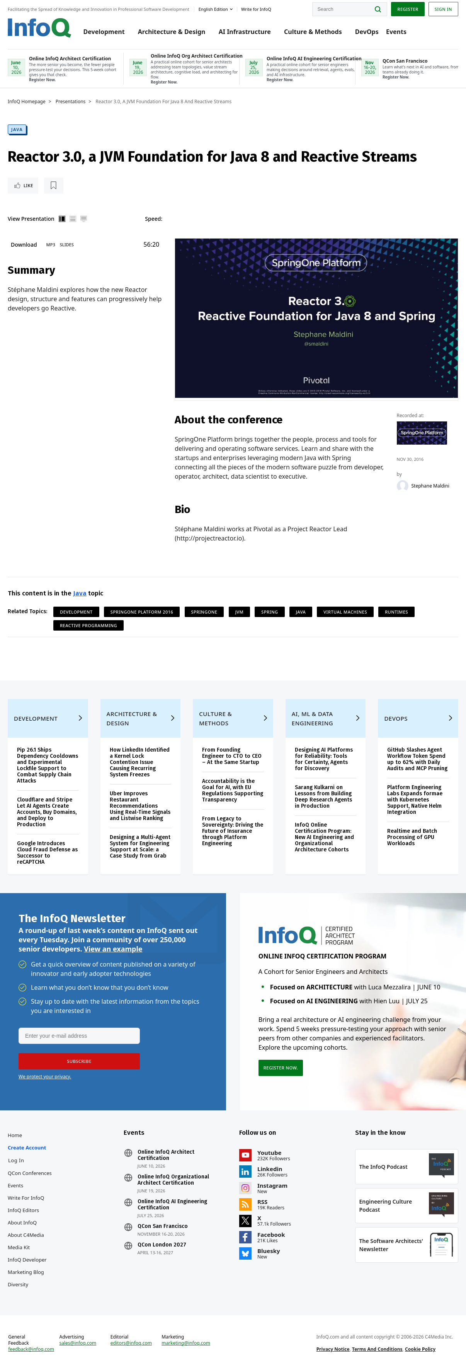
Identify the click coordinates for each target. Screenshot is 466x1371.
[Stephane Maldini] (402, 486)
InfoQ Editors (23, 1210)
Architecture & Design (172, 31)
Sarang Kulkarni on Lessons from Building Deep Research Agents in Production (323, 796)
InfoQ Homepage (27, 102)
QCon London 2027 (162, 1245)
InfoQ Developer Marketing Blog (27, 1266)
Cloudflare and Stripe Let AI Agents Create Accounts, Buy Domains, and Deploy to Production (47, 812)
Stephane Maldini (430, 486)
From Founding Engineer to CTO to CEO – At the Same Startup (232, 756)
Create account (27, 1147)
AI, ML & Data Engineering (312, 718)
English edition (213, 9)
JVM (239, 612)
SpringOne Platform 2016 (142, 612)
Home (15, 1135)
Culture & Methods (313, 31)
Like (28, 185)
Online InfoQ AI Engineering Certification (172, 1205)
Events (396, 31)
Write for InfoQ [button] (256, 9)
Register (407, 9)
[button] (79, 1061)
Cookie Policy (420, 1349)
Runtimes (396, 612)
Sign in (443, 9)
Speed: (153, 218)
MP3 (50, 244)
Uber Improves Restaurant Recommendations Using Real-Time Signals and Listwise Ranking (140, 806)
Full (83, 219)
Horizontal (73, 219)
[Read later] (53, 185)
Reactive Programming (88, 625)
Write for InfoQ (26, 1197)
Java (17, 129)
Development (104, 31)
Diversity (18, 1284)
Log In (16, 1160)
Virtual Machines (345, 612)
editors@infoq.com (131, 1343)
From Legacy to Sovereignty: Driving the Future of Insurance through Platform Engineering (232, 831)
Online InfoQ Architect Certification (166, 1155)
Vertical (62, 219)
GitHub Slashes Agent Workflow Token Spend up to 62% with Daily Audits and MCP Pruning (417, 759)
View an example (113, 948)
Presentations (71, 102)
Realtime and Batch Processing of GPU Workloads (412, 837)
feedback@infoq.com (31, 1349)
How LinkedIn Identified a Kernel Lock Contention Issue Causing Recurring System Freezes (140, 762)
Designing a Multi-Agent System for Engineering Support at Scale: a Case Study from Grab (140, 846)
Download (24, 244)
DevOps (367, 31)
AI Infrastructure (245, 31)
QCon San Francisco (163, 1226)
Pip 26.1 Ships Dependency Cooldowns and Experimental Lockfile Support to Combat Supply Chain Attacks (47, 765)
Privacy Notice (333, 1349)
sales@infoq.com (78, 1343)
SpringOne (204, 612)
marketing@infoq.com (186, 1343)
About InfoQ (22, 1222)
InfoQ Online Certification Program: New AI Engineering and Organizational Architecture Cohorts (324, 837)
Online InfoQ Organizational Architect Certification (173, 1180)
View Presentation (31, 218)
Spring (269, 612)
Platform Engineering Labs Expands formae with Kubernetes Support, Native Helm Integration (414, 799)
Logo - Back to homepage (39, 28)
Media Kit (19, 1247)
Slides (67, 244)
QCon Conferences (30, 1173)
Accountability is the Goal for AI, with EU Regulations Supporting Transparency (232, 790)
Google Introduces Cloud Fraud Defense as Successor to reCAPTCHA (47, 852)
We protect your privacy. (45, 1076)
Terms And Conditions (377, 1349)
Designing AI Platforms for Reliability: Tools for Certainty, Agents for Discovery (324, 759)
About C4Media (26, 1234)
